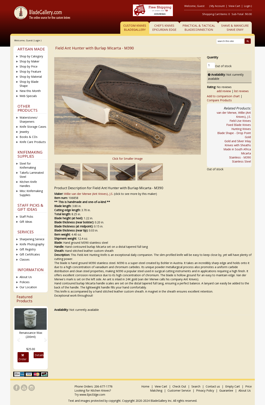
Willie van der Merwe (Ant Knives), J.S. (88, 194)
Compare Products (219, 100)
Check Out (179, 386)
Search (195, 386)
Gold (248, 137)
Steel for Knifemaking (28, 165)
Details (39, 355)
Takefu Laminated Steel (32, 175)
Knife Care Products (33, 142)
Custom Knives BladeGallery (134, 28)
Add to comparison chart (223, 96)
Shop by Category (31, 56)
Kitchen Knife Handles (28, 184)
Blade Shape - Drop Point (234, 133)
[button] (16, 337)
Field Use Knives (240, 121)
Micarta (246, 153)
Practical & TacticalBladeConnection (198, 28)
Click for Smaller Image (127, 158)
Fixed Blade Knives (238, 125)
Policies (25, 282)
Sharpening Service (32, 239)
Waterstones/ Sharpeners (29, 119)
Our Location (28, 287)
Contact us (213, 386)
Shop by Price (29, 66)
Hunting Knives (241, 129)
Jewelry (24, 132)
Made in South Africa (237, 149)
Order (23, 357)
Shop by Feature (30, 71)
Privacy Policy (205, 390)
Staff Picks (26, 216)
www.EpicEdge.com (92, 394)
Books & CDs (29, 137)
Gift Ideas (26, 222)
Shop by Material (31, 77)
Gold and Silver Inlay (237, 141)
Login (247, 6)
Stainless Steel (241, 161)
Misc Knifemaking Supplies (31, 193)
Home (145, 386)
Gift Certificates (30, 254)
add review (224, 91)
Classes (25, 259)
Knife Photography (32, 244)
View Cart (235, 6)
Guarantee (226, 390)
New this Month (30, 91)
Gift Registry (28, 249)
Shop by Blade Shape (29, 84)
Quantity (212, 57)
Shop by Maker (29, 61)
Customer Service (179, 390)
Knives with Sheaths (238, 145)
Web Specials (28, 96)
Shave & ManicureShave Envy (235, 28)
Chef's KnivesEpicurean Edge (164, 28)
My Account (218, 6)
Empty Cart (232, 386)
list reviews (241, 91)
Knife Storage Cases (33, 127)
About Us (26, 277)
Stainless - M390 (240, 157)
